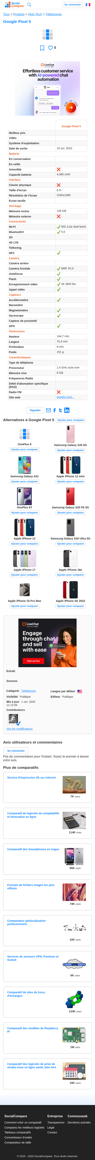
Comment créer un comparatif (22, 1122)
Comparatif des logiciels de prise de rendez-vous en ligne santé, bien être (31, 1065)
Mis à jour (12, 701)
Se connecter (72, 4)
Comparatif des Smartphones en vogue (33, 849)
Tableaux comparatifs (17, 1132)
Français (88, 4)
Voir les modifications (19, 728)
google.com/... (65, 397)
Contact (52, 1132)
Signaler (35, 410)
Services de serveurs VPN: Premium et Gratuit (33, 958)
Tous (6, 14)
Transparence (55, 1122)
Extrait (10, 671)
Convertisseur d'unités (18, 1137)
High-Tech (35, 14)
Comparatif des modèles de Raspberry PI (32, 1030)
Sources (11, 681)
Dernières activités (79, 1122)
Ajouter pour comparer (70, 420)
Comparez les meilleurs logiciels (24, 1127)
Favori (42, 48)
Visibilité (12, 696)
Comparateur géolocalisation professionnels (26, 922)
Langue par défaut (63, 691)
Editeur (55, 696)
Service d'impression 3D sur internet (31, 777)
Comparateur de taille (17, 1142)
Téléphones (54, 14)
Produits (19, 14)
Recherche (29, 4)
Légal (50, 1127)
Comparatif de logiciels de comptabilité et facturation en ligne (33, 815)
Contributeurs (15, 709)
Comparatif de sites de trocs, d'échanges (26, 994)
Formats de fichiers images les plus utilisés (30, 886)
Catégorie (12, 690)
